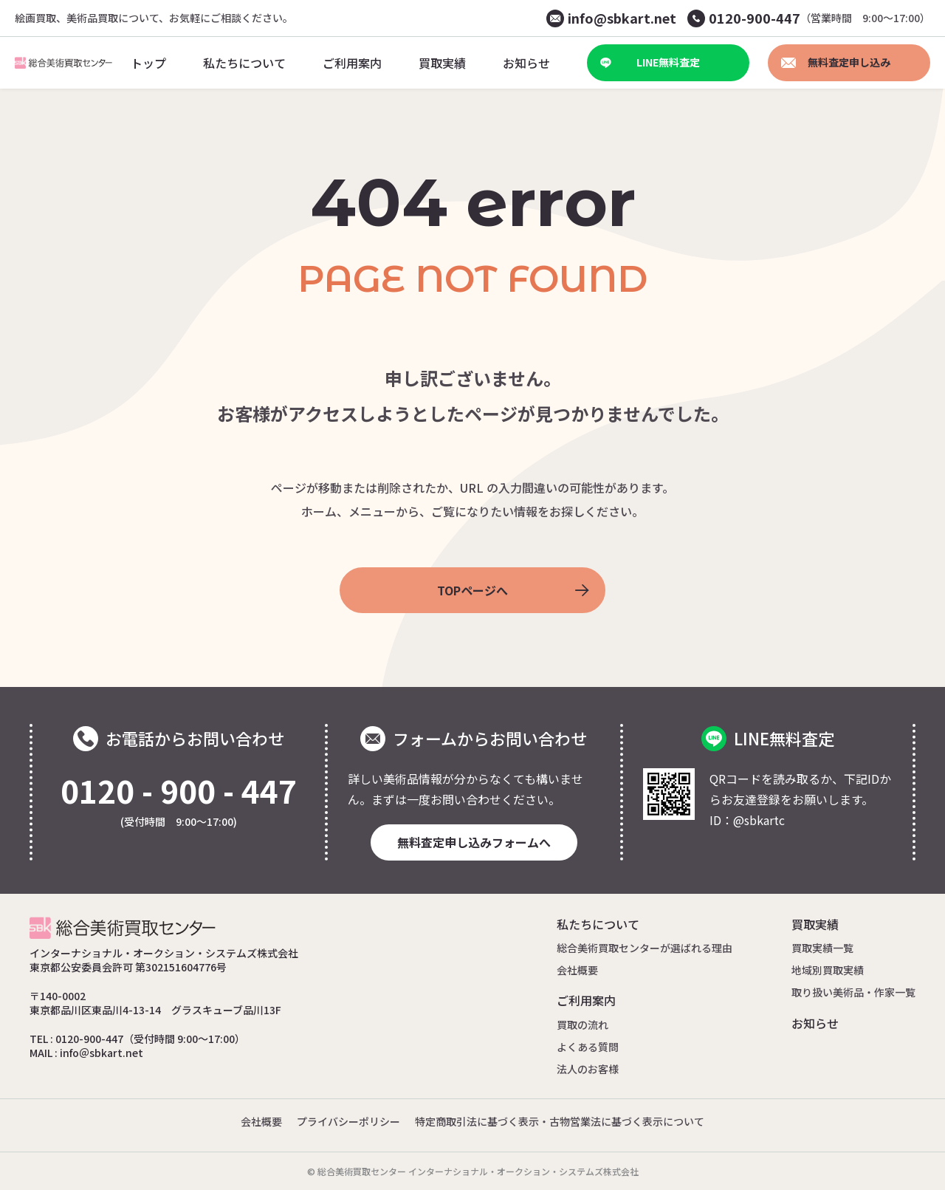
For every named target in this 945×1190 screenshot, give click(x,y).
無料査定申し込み (835, 62)
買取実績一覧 (822, 947)
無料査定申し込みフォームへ (474, 842)
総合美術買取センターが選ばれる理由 (644, 947)
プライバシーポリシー (348, 1121)
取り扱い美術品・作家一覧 (853, 992)
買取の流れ (582, 1024)
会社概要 (577, 969)
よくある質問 (588, 1046)
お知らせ (815, 1023)
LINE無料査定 (650, 62)
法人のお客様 (588, 1068)
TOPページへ (512, 590)
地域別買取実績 (827, 969)
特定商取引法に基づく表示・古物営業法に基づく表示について (559, 1121)
